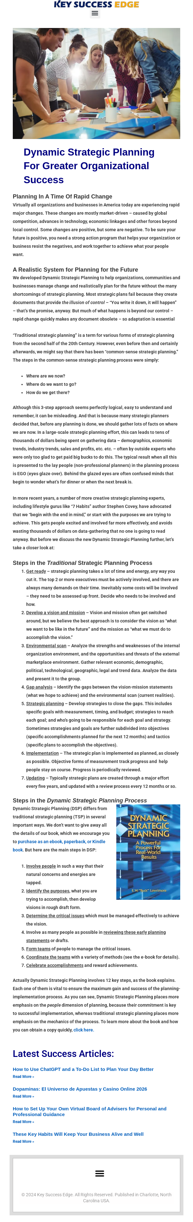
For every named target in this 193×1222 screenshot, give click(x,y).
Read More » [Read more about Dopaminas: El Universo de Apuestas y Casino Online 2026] (23, 1096)
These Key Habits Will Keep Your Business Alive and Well (78, 1134)
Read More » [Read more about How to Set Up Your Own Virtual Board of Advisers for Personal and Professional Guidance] (23, 1122)
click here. (83, 1029)
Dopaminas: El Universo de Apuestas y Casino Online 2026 (80, 1089)
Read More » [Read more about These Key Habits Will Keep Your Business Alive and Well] (23, 1141)
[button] (95, 13)
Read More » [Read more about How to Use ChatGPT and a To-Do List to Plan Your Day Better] (23, 1076)
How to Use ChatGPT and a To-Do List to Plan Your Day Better (83, 1069)
